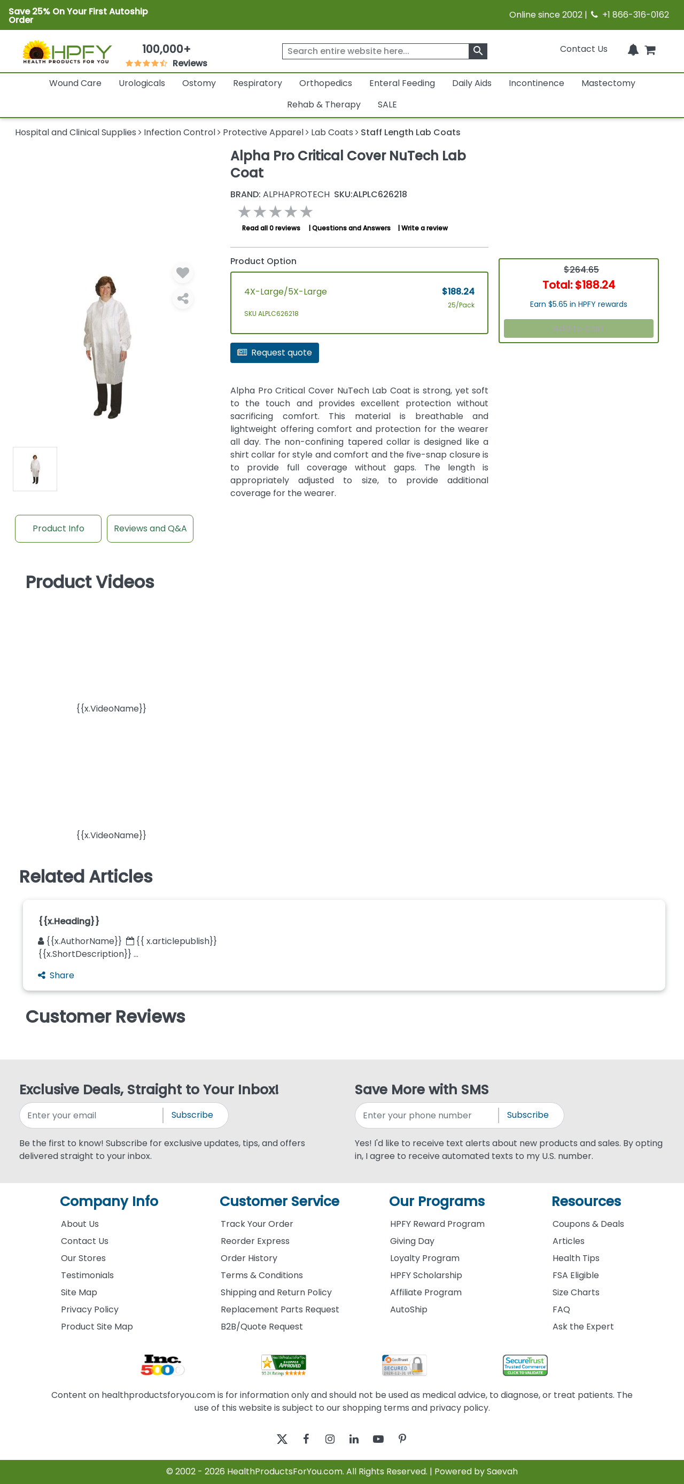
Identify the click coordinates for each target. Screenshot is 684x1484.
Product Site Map (97, 1326)
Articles (569, 1241)
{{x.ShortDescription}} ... (88, 954)
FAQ (561, 1309)
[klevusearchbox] (478, 51)
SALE (387, 104)
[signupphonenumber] (427, 1115)
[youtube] (386, 1439)
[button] (111, 656)
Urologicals (142, 83)
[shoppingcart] (649, 49)
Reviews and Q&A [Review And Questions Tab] (150, 528)
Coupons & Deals (588, 1224)
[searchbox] (384, 51)
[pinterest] (415, 1439)
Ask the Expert (583, 1326)
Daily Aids (472, 83)
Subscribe (192, 1115)
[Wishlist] (182, 272)
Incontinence (536, 83)
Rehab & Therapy (324, 104)
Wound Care (75, 83)
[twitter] (268, 1439)
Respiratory (257, 83)
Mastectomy (608, 83)
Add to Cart (578, 328)
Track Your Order (257, 1224)
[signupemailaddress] (92, 1115)
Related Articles (86, 877)
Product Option (263, 261)
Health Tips (576, 1258)
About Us (80, 1224)
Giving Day (412, 1241)
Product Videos (90, 582)
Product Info (58, 528)
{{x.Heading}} (69, 921)
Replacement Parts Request (280, 1309)
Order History (249, 1258)
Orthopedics (325, 83)
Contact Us (584, 49)
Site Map (79, 1292)
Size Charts (576, 1292)
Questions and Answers (351, 228)
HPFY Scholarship (426, 1275)
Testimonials (87, 1275)
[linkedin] (357, 1439)
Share (56, 975)
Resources (586, 1201)
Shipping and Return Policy (276, 1292)
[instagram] (327, 1439)
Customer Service (279, 1201)
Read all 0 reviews (271, 228)
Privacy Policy (90, 1309)
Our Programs (437, 1201)
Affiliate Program (426, 1292)
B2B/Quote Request (262, 1326)
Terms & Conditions (262, 1275)
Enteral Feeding (402, 83)
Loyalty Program (425, 1258)
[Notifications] (633, 49)
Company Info (109, 1201)
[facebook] (298, 1439)
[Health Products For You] (67, 51)
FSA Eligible (576, 1275)
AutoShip (409, 1309)
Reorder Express (255, 1241)
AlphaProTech (280, 194)
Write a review (424, 228)
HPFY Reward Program (437, 1224)
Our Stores (83, 1258)
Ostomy (199, 83)
